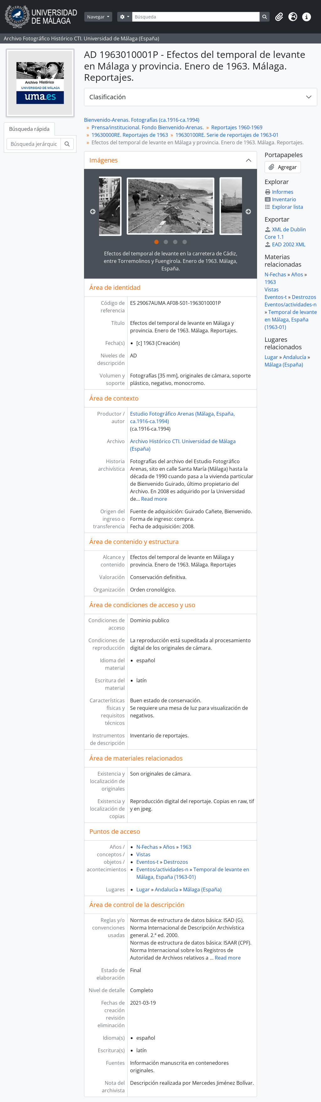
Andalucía (166, 889)
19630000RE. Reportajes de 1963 (130, 134)
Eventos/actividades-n (162, 869)
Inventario (280, 199)
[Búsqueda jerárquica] (34, 144)
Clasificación (107, 97)
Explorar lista (284, 206)
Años (169, 846)
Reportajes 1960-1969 (236, 127)
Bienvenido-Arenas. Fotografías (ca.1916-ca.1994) (141, 119)
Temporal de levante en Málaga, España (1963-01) (291, 320)
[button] (279, 17)
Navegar (96, 17)
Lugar (143, 889)
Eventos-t (147, 862)
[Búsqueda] (196, 17)
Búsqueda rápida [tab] (29, 129)
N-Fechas (147, 846)
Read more (154, 498)
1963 (185, 846)
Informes (279, 191)
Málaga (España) (202, 889)
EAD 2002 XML (285, 244)
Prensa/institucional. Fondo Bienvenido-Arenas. (148, 127)
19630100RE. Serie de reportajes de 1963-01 (227, 134)
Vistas (143, 854)
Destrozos (176, 862)
